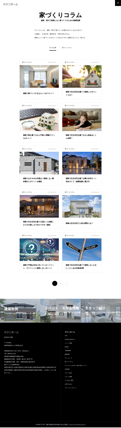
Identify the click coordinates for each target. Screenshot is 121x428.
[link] (66, 284)
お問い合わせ (68, 384)
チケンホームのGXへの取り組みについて (76, 366)
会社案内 (67, 370)
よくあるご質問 (69, 381)
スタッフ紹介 (68, 373)
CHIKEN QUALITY (70, 340)
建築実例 (67, 355)
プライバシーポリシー (71, 388)
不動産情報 (68, 351)
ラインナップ (68, 358)
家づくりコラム (67, 48)
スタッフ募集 (68, 377)
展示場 (66, 347)
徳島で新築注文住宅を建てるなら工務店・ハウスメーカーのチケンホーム (65, 425)
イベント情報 (68, 343)
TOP (66, 336)
